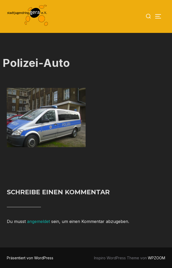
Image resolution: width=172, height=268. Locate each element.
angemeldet (38, 221)
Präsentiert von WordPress (30, 258)
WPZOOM (156, 258)
